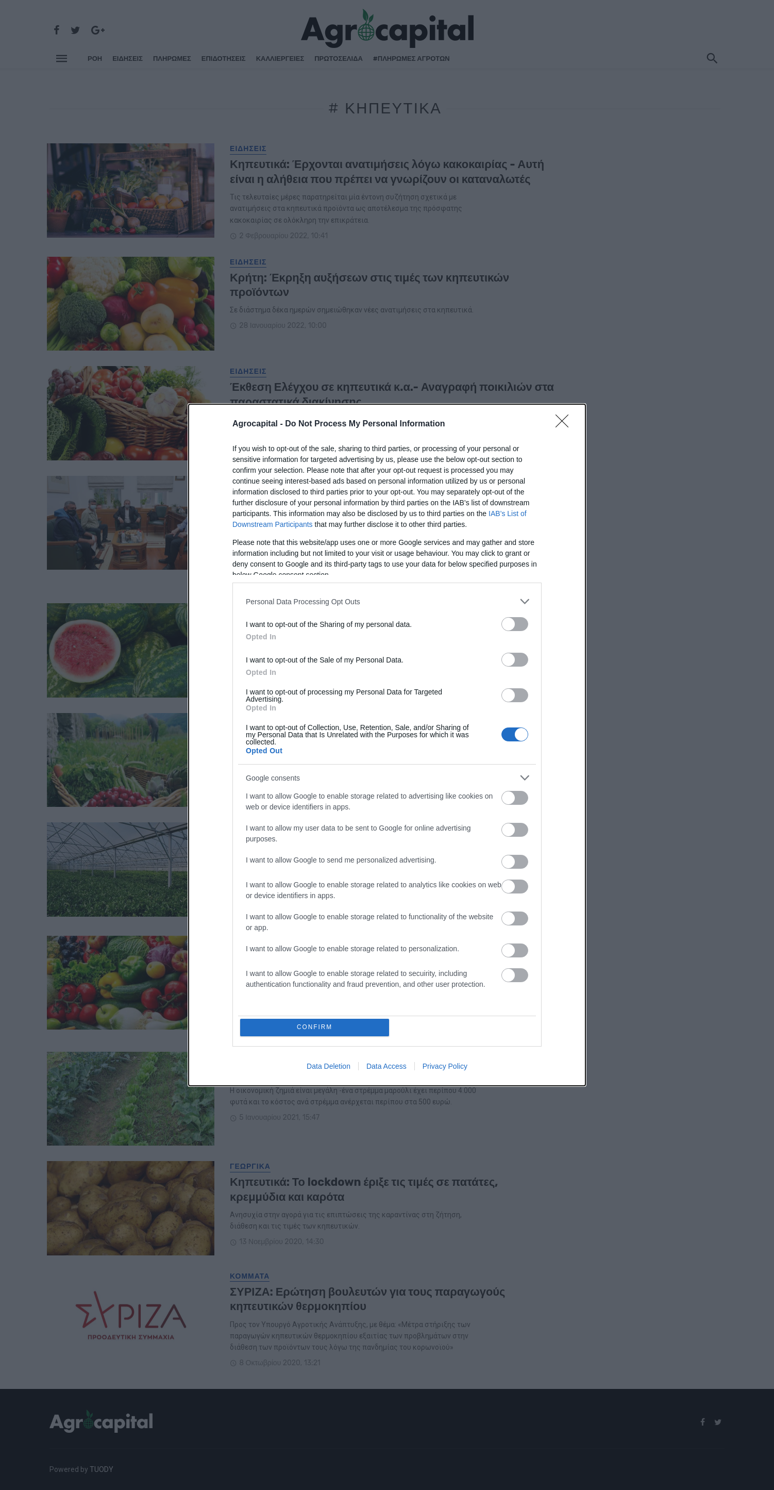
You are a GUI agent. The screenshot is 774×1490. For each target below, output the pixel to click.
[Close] (565, 423)
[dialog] (387, 745)
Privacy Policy (445, 1067)
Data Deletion (328, 1067)
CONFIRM (316, 1027)
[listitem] (387, 600)
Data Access (386, 1067)
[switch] (514, 623)
